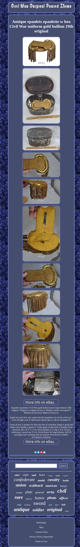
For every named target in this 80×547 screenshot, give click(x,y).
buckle (19, 492)
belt (63, 504)
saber (17, 475)
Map (41, 527)
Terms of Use (41, 541)
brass (42, 474)
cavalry (54, 480)
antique (22, 509)
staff (34, 475)
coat (50, 505)
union (21, 485)
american (51, 485)
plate (28, 492)
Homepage (41, 522)
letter (57, 505)
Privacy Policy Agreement (41, 537)
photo (51, 498)
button (39, 498)
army (50, 492)
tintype (63, 486)
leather (58, 475)
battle (66, 480)
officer (63, 498)
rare (19, 497)
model (41, 480)
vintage (50, 475)
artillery (27, 505)
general (39, 492)
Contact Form (41, 532)
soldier (38, 510)
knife (19, 505)
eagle (26, 474)
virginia (65, 475)
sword (39, 503)
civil (61, 491)
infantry (29, 499)
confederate (24, 479)
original (54, 509)
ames (67, 511)
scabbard (36, 485)
